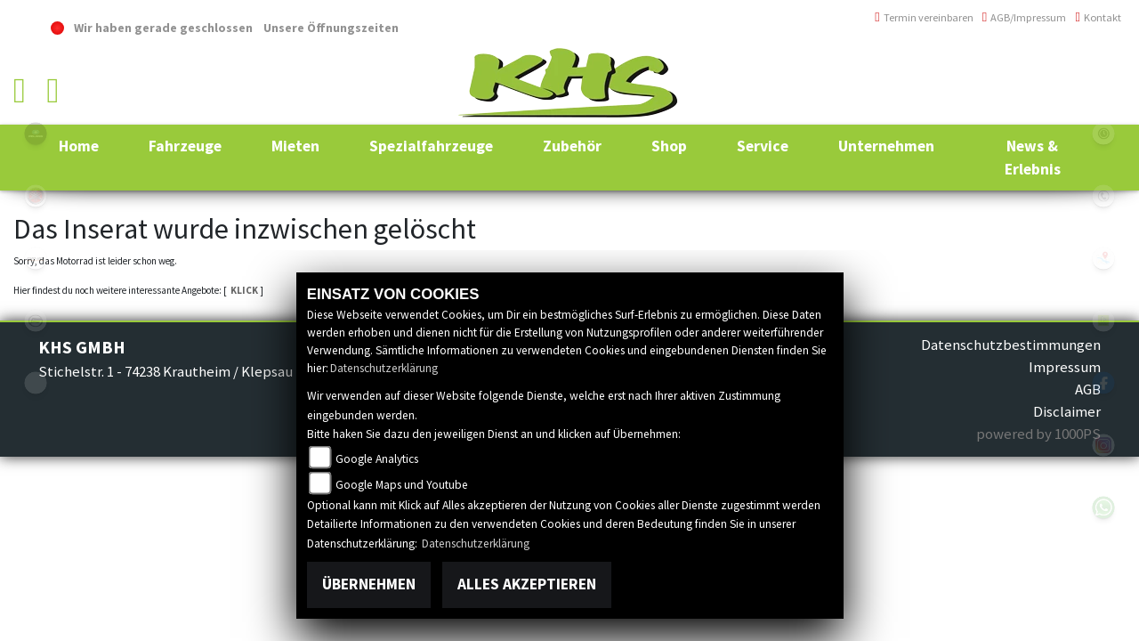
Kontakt (1098, 17)
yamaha (35, 196)
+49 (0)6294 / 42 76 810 (1058, 66)
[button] (185, 146)
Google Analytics (376, 459)
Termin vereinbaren (924, 17)
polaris (35, 133)
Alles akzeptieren (526, 584)
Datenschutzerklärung (384, 368)
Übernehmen (369, 584)
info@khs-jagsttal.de (1057, 104)
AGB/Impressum (1024, 17)
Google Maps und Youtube (401, 484)
